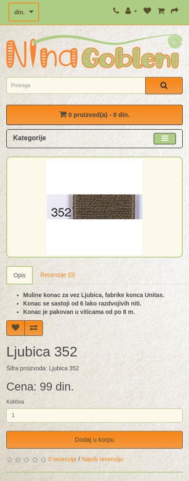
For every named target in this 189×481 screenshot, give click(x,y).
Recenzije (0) (57, 274)
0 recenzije (62, 459)
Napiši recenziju (102, 459)
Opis (19, 275)
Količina (15, 402)
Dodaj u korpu (94, 439)
